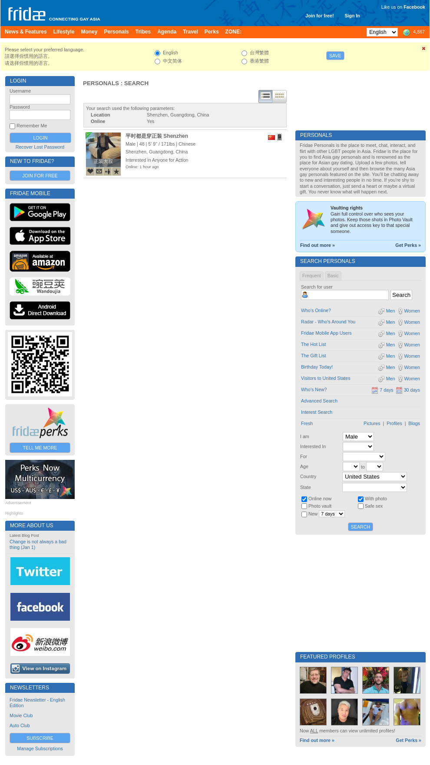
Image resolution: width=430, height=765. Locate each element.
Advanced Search (319, 400)
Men (386, 310)
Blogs (414, 423)
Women (408, 310)
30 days (408, 389)
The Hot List (313, 344)
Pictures (372, 423)
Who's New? (314, 389)
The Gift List (313, 355)
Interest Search (316, 412)
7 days (382, 389)
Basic (333, 275)
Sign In (352, 15)
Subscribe (39, 738)
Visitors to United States (326, 378)
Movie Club (21, 715)
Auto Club (20, 725)
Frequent (311, 275)
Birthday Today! (317, 366)
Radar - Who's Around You (328, 321)
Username (20, 90)
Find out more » (317, 245)
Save (335, 55)
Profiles (394, 423)
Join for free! (319, 15)
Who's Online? (316, 310)
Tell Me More (40, 447)
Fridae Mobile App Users (326, 333)
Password (20, 107)
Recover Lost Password (40, 147)
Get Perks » (408, 245)
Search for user (317, 286)
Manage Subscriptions (40, 748)
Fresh (307, 423)
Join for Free (39, 175)
